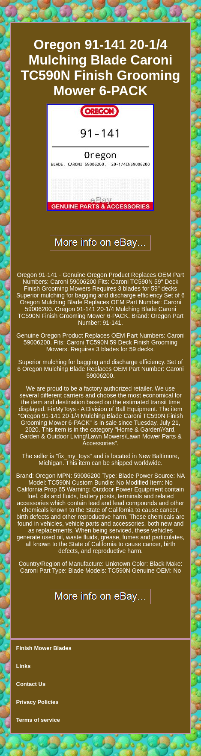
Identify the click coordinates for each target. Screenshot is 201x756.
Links (23, 666)
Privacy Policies (37, 702)
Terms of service (38, 720)
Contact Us (31, 684)
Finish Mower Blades (44, 648)
